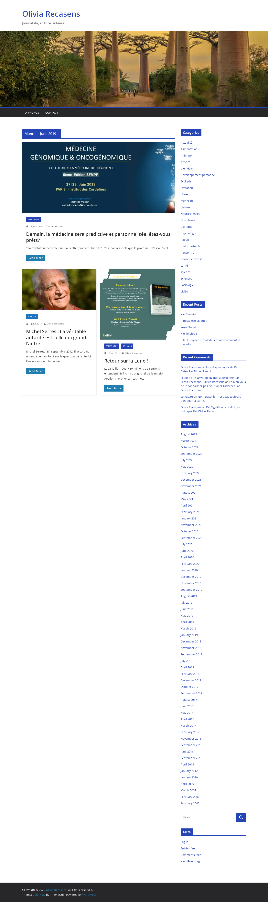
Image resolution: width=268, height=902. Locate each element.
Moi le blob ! (189, 333)
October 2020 (189, 531)
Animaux (186, 155)
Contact (51, 112)
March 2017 (188, 725)
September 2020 (191, 538)
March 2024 (188, 441)
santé (184, 265)
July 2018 (186, 661)
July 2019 (186, 602)
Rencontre (112, 346)
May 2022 (187, 466)
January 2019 (189, 635)
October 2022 (189, 447)
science (185, 272)
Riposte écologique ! (194, 321)
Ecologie (186, 181)
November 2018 (191, 648)
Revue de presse (191, 259)
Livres (184, 194)
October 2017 (189, 687)
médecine (187, 201)
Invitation (187, 188)
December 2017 (191, 680)
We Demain (188, 314)
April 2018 (187, 667)
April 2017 (187, 719)
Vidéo (184, 291)
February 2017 (190, 732)
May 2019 (187, 615)
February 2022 (190, 473)
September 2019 (191, 589)
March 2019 (188, 628)
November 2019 (191, 583)
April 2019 (187, 622)
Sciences (127, 346)
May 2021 (187, 499)
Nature (185, 207)
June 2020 (187, 551)
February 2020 (190, 564)
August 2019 (189, 596)
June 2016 (187, 751)
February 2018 (190, 674)
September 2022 (191, 454)
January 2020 (189, 570)
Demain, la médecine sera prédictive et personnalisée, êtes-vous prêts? (98, 237)
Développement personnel (198, 175)
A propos (32, 112)
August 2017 (189, 700)
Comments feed (191, 855)
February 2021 (190, 512)
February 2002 (190, 803)
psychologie (188, 233)
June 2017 (187, 706)
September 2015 (191, 758)
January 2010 (189, 777)
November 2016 (191, 738)
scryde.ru (187, 396)
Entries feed (189, 848)
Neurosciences (190, 214)
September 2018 (191, 654)
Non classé (33, 219)
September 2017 (191, 693)
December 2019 (191, 577)
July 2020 (186, 544)
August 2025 (189, 434)
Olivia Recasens (51, 13)
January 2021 (189, 518)
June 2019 (187, 609)
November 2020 (191, 525)
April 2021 (187, 505)
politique (186, 227)
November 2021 (191, 486)
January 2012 (189, 771)
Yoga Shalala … (190, 327)
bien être (187, 168)
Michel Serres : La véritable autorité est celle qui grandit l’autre (57, 337)
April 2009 (187, 784)
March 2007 (188, 790)
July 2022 (186, 460)
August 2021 (189, 492)
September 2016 (191, 745)
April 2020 (187, 557)
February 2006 (190, 797)
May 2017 (187, 712)
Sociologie (187, 285)
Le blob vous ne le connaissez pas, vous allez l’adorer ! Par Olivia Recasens (213, 386)
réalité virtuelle (191, 246)
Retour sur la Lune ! (126, 360)
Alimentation (189, 149)
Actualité (186, 142)
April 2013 (187, 764)
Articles (32, 316)
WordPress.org (190, 861)
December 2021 (191, 479)
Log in (184, 842)
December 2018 (191, 641)
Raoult (185, 239)
